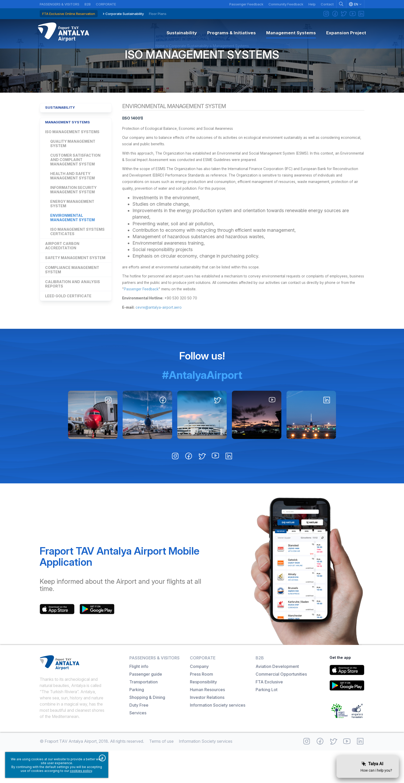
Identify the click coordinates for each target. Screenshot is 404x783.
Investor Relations (207, 729)
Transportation (143, 714)
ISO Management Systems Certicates (77, 250)
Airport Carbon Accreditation (62, 264)
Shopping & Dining (147, 729)
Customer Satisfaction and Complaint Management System (75, 178)
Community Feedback (285, 4)
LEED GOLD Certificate (68, 315)
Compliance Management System (72, 288)
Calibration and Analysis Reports (72, 302)
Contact (327, 4)
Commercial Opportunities (281, 706)
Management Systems (231, 58)
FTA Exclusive (269, 714)
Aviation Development (277, 698)
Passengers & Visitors (59, 4)
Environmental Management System (72, 236)
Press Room (201, 706)
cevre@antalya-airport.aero (168, 340)
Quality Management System (72, 162)
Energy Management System (72, 222)
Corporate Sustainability (124, 14)
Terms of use (161, 773)
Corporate (106, 4)
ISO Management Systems (202, 66)
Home (160, 58)
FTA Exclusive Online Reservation (68, 14)
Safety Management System (75, 276)
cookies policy (81, 771)
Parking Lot (266, 722)
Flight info (138, 698)
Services (137, 745)
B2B (88, 4)
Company (199, 698)
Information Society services (217, 737)
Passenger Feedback (246, 4)
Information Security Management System (73, 208)
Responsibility (203, 714)
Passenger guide (145, 706)
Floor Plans (157, 14)
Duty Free (138, 737)
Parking (136, 722)
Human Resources (207, 722)
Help (312, 4)
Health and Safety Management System (72, 194)
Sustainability (62, 124)
